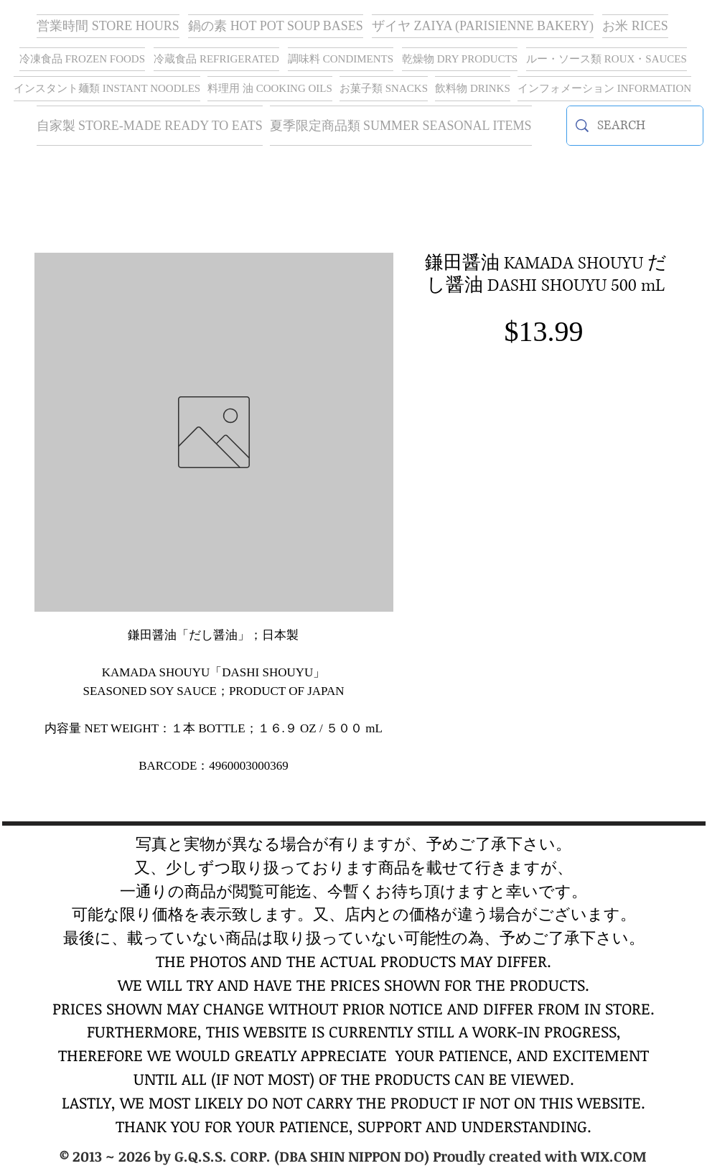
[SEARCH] (635, 125)
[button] (482, 26)
